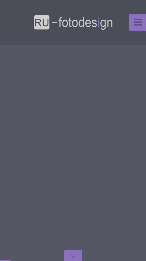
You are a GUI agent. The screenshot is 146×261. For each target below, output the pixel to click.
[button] (18, 130)
